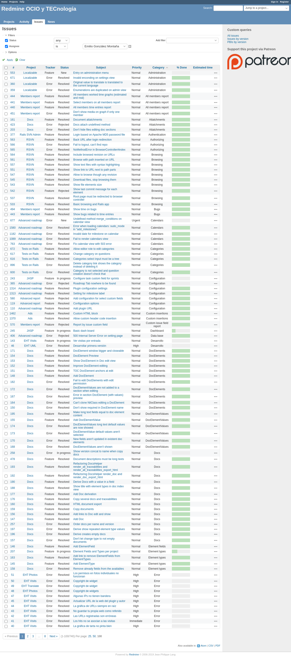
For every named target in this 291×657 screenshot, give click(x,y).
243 (12, 278)
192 (12, 475)
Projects (13, 1)
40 (12, 626)
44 (12, 606)
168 (12, 446)
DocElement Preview (85, 355)
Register (284, 1)
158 (12, 568)
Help (22, 1)
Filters (11, 35)
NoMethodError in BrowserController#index (99, 149)
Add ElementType (84, 563)
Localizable (30, 72)
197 (12, 529)
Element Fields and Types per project (95, 551)
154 (12, 355)
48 (12, 591)
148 (12, 375)
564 (12, 154)
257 (12, 524)
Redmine (134, 654)
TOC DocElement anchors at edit (93, 370)
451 (12, 113)
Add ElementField (84, 546)
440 (12, 107)
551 (12, 169)
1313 (13, 293)
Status (12, 40)
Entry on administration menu (91, 72)
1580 (13, 227)
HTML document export (87, 504)
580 (12, 298)
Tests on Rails (30, 248)
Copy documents (83, 509)
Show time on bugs (84, 209)
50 (12, 581)
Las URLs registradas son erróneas (94, 616)
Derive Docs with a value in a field (93, 481)
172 (12, 389)
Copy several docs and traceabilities (95, 499)
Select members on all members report (96, 102)
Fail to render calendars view (90, 238)
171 (12, 350)
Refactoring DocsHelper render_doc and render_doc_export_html (97, 476)
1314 (13, 288)
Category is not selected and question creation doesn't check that (96, 272)
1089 (13, 238)
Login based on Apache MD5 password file (99, 134)
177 (12, 494)
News (51, 21)
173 (12, 433)
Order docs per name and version (93, 524)
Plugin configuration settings (90, 288)
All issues (233, 35)
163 (12, 557)
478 (12, 459)
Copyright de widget (85, 581)
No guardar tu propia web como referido (97, 611)
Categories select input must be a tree (96, 258)
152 (12, 365)
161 (12, 119)
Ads (30, 313)
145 (12, 563)
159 (12, 509)
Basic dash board (83, 330)
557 (12, 164)
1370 (13, 318)
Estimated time (203, 67)
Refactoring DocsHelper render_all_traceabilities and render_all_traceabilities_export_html (95, 467)
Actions (216, 73)
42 (12, 616)
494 (12, 209)
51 (12, 574)
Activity (24, 21)
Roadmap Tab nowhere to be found (94, 283)
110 (12, 308)
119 (12, 303)
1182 (13, 233)
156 (12, 514)
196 (12, 534)
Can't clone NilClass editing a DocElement (98, 402)
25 (89, 636)
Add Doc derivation (84, 494)
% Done (182, 67)
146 (12, 546)
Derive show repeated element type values (99, 529)
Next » (54, 636)
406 (12, 335)
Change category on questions (91, 253)
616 (12, 258)
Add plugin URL (82, 308)
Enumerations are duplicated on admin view (99, 90)
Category (158, 67)
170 (12, 440)
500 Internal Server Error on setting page (98, 335)
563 (12, 139)
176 (12, 499)
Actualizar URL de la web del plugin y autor (99, 601)
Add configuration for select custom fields (98, 298)
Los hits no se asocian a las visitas (94, 621)
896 (12, 265)
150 (12, 407)
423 (12, 124)
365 (12, 283)
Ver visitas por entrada (86, 340)
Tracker (50, 67)
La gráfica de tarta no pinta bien (92, 626)
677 (12, 220)
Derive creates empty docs (89, 534)
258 (12, 453)
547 (12, 174)
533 (12, 204)
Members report (30, 96)
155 (12, 420)
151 (12, 370)
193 (12, 466)
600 (12, 272)
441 (12, 102)
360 (12, 84)
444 (12, 96)
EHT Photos (30, 574)
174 (12, 426)
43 (12, 611)
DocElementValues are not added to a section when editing (96, 389)
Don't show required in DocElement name (98, 407)
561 (12, 159)
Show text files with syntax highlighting (96, 164)
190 (12, 481)
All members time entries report (92, 107)
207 (12, 551)
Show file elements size (87, 184)
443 (12, 214)
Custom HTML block (85, 313)
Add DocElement (83, 375)
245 (12, 330)
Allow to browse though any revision (95, 174)
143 (12, 340)
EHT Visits (30, 340)
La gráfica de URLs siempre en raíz (94, 606)
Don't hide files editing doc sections (94, 129)
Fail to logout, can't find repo (90, 144)
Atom (203, 645)
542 (12, 190)
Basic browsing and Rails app (91, 204)
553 (12, 72)
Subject (101, 67)
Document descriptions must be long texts (98, 459)
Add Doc (78, 519)
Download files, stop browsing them (94, 179)
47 (12, 596)
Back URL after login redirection (92, 139)
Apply (10, 59)
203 (12, 129)
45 (12, 601)
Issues (38, 21)
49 (12, 586)
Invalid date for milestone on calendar (95, 233)
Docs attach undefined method (91, 124)
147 (12, 519)
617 (12, 253)
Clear (22, 59)
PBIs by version (236, 42)
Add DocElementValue (86, 420)
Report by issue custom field (90, 324)
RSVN (30, 139)
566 (12, 144)
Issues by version (237, 38)
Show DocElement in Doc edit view (94, 360)
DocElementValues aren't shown (92, 446)
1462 (13, 313)
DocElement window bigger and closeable (98, 350)
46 (12, 345)
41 (12, 621)
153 (12, 360)
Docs (30, 119)
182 (12, 382)
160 (12, 504)
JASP (30, 278)
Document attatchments (87, 119)
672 (12, 248)
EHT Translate (30, 586)
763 (12, 243)
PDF (217, 645)
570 (12, 324)
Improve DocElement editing (90, 365)
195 (12, 413)
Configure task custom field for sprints (96, 278)
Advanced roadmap (30, 220)
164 (12, 402)
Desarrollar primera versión (89, 345)
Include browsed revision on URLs (94, 154)
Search (207, 8)
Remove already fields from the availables (98, 568)
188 (12, 488)
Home (4, 1)
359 (12, 90)
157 (12, 540)
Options (12, 52)
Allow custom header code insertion (94, 318)
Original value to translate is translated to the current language (98, 84)
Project (31, 67)
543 (12, 184)
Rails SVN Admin (30, 134)
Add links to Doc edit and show (91, 514)
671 (12, 77)
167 (12, 396)
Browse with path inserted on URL (93, 159)
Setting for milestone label (89, 293)
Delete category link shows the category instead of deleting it (97, 265)
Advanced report (30, 298)
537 (12, 198)
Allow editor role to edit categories (93, 248)
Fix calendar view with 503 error (92, 243)
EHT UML (30, 345)
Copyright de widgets (86, 591)
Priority (137, 67)
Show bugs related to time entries (93, 214)
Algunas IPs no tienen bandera (91, 596)
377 (12, 134)
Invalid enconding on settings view (94, 77)
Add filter (161, 40)
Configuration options (86, 303)
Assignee (14, 46)
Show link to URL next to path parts (94, 169)
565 (12, 149)
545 (12, 179)
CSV (210, 645)
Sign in (274, 1)
